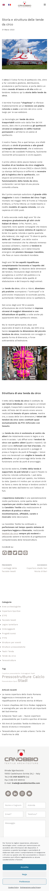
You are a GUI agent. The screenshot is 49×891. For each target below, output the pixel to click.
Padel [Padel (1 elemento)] (33, 673)
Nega (24, 874)
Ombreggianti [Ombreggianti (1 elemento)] (25, 673)
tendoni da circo (10, 533)
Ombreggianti (8, 629)
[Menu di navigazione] (44, 5)
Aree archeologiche (11, 606)
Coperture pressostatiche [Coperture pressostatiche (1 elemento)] (11, 673)
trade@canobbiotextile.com (26, 783)
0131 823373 (19, 777)
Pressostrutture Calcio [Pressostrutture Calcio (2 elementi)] (23, 676)
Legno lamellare (10, 624)
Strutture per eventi (11, 642)
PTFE (4, 638)
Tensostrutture (9, 660)
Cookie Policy (13, 887)
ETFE (4, 615)
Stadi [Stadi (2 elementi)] (23, 680)
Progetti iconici (9, 633)
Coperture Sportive (11, 611)
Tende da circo (9, 656)
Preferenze (24, 881)
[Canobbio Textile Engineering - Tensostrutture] (24, 5)
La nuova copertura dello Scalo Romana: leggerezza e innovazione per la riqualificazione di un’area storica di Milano (22, 697)
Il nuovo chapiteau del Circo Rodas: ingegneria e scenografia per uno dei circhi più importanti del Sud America (24, 708)
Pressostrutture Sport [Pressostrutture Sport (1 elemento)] (9, 681)
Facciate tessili (9, 620)
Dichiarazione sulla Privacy (30, 887)
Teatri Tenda (8, 651)
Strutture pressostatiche (13, 647)
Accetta (24, 867)
